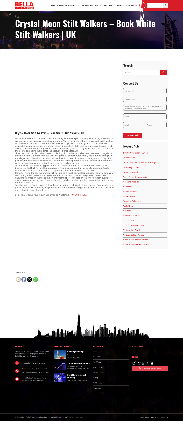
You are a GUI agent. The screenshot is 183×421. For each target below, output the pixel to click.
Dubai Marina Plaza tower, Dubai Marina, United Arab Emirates (34, 379)
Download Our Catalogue (150, 368)
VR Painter (127, 211)
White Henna (129, 196)
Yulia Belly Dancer (131, 167)
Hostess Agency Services (104, 5)
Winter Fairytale (130, 191)
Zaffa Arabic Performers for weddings (139, 162)
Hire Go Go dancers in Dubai (135, 153)
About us (54, 5)
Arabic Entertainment (67, 5)
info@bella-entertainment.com (33, 363)
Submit (132, 135)
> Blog (95, 378)
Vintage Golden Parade (133, 235)
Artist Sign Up (131, 5)
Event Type (89, 5)
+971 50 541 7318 (78, 195)
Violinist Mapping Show (133, 225)
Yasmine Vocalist (131, 182)
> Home (96, 351)
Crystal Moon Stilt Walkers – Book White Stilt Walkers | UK (49, 133)
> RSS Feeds (97, 383)
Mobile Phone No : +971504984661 (34, 369)
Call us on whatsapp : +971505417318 (35, 373)
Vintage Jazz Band (131, 230)
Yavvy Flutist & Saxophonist (135, 177)
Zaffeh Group (129, 157)
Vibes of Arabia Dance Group (136, 244)
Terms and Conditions (159, 417)
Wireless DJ (128, 186)
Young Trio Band (130, 172)
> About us (97, 357)
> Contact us (98, 372)
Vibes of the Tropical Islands (135, 240)
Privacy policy (144, 417)
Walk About (128, 206)
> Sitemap (97, 388)
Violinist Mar (128, 220)
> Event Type (98, 367)
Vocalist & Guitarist (131, 215)
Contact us (120, 5)
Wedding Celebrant (132, 201)
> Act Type (97, 362)
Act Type (81, 5)
